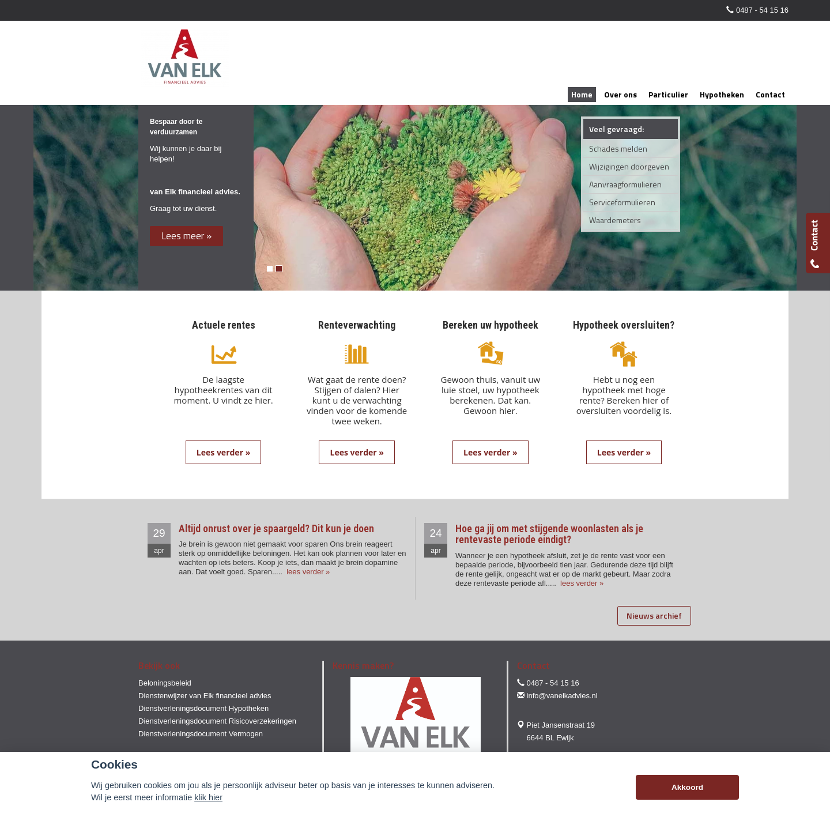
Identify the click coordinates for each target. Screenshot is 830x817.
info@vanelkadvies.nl (562, 695)
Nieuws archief (654, 615)
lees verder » (307, 571)
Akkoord (687, 787)
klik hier (208, 797)
